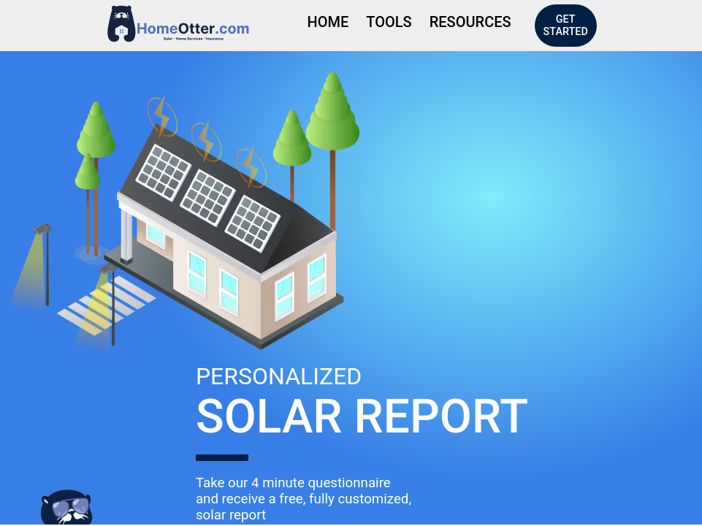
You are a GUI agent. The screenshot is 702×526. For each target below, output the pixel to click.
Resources (470, 22)
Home (328, 22)
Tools (388, 22)
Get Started (565, 25)
